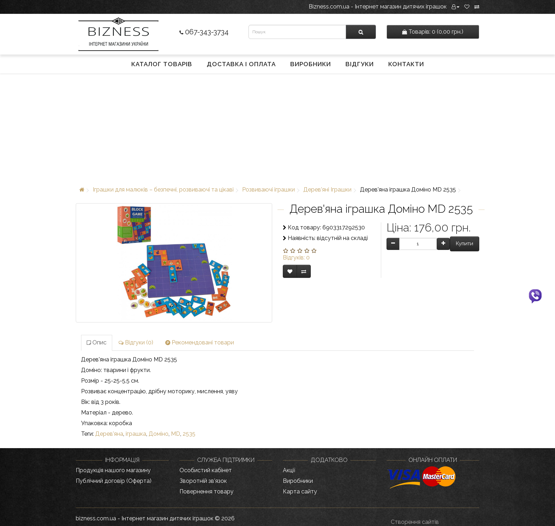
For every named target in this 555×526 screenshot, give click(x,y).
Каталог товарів (161, 64)
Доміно (158, 433)
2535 (189, 433)
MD (175, 433)
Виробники (310, 64)
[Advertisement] (277, 128)
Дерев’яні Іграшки (327, 189)
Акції (289, 470)
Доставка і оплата (241, 64)
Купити (464, 243)
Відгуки (359, 64)
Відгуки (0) (136, 342)
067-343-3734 (204, 32)
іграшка (136, 433)
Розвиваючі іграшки (268, 189)
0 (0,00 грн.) (432, 31)
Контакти (406, 64)
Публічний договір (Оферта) (113, 481)
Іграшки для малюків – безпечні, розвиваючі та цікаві (163, 189)
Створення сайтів (415, 522)
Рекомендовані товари (199, 342)
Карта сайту (300, 491)
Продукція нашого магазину (113, 470)
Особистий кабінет (205, 470)
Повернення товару (206, 491)
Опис (97, 342)
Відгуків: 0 (296, 257)
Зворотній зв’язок (203, 481)
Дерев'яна (109, 433)
